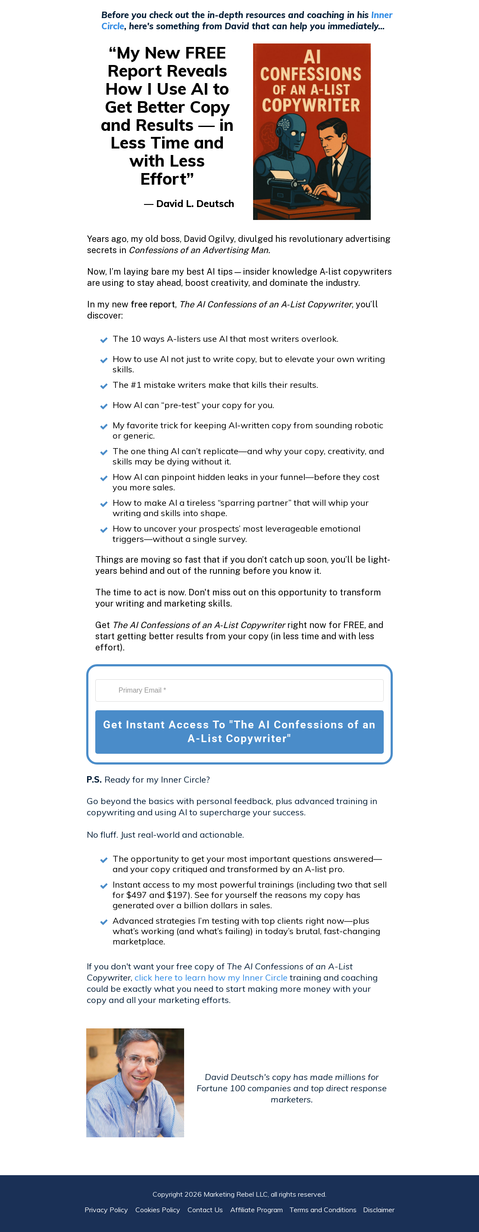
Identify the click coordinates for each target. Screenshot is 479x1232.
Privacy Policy (109, 1201)
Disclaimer (378, 1201)
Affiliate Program (256, 1201)
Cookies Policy (160, 1201)
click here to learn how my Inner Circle (211, 977)
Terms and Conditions (323, 1201)
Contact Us (208, 1201)
